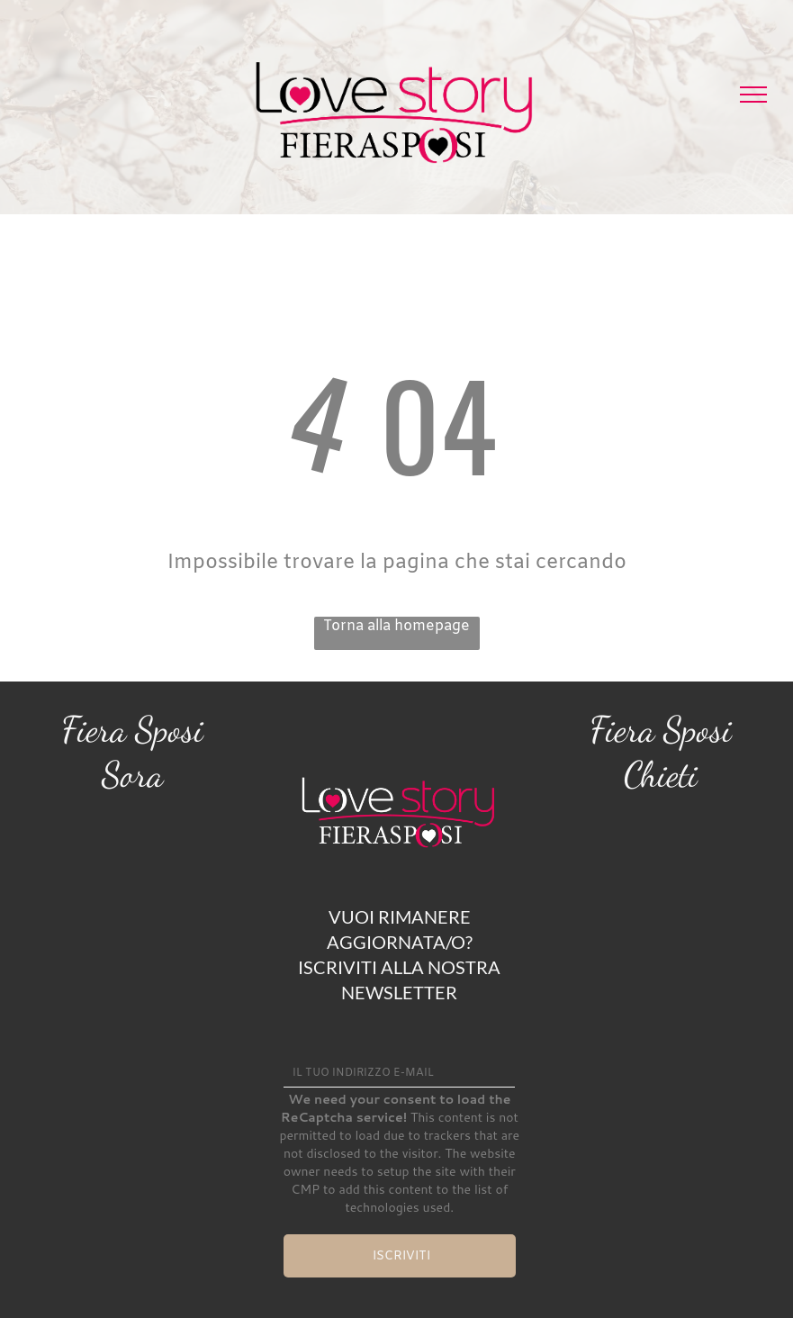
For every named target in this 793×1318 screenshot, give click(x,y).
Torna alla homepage (396, 626)
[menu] (753, 94)
